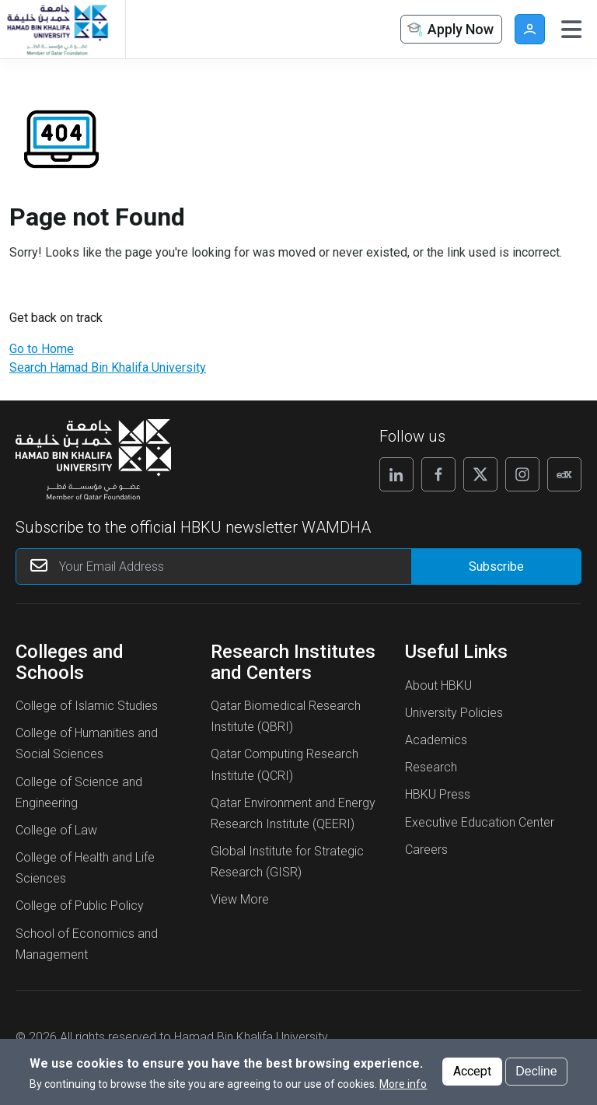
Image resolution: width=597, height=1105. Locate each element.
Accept (472, 1072)
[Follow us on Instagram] (522, 474)
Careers (426, 849)
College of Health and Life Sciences (85, 868)
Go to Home (41, 348)
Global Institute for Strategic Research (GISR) (287, 861)
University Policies (454, 712)
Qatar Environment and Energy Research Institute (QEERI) (293, 813)
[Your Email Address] (243, 566)
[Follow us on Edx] (564, 474)
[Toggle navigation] (571, 30)
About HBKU (438, 685)
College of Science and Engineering (79, 792)
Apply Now (449, 30)
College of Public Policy (80, 905)
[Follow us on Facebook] (438, 474)
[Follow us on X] (480, 474)
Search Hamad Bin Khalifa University (107, 367)
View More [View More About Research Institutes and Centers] (240, 899)
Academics (436, 740)
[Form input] (496, 566)
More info (403, 1085)
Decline (536, 1072)
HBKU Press (437, 794)
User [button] (530, 29)
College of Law (56, 830)
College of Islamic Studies (87, 705)
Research (431, 767)
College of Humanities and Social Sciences (87, 743)
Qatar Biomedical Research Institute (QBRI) (286, 716)
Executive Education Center (479, 822)
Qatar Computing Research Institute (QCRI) (284, 764)
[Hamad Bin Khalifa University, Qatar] (56, 29)
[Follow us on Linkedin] (396, 474)
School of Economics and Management (87, 944)
